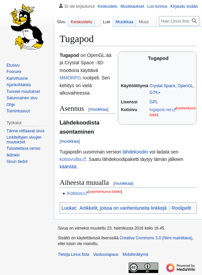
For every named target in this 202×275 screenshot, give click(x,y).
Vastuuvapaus (106, 254)
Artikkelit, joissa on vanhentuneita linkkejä (122, 208)
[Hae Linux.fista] (179, 21)
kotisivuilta (70, 159)
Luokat (69, 208)
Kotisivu (75, 193)
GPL (153, 102)
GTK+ (155, 92)
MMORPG (70, 77)
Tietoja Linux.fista (73, 254)
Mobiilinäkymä (135, 254)
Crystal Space (162, 85)
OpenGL (186, 85)
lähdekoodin (135, 151)
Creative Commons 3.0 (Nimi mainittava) (156, 238)
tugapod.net (160, 109)
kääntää (68, 166)
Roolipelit (181, 208)
